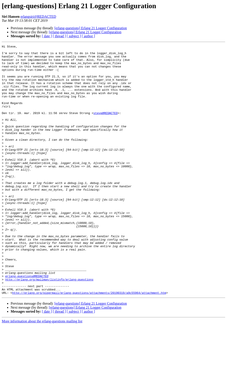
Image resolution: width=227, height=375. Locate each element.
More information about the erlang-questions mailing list (42, 371)
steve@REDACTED (105, 127)
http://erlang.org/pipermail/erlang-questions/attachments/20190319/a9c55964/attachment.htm (89, 343)
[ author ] (88, 36)
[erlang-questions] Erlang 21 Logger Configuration (90, 28)
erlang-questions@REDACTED (27, 323)
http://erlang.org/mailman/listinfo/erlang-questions (49, 327)
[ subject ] (74, 36)
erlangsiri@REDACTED (38, 16)
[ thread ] (59, 36)
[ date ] (47, 36)
